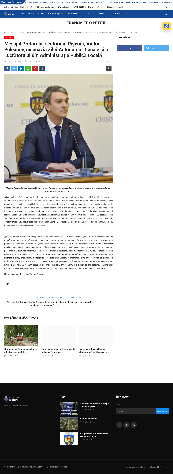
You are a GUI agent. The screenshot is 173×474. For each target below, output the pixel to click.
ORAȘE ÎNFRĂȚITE (158, 466)
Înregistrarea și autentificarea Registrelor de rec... (94, 435)
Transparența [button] (74, 14)
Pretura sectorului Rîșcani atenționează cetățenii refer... (94, 350)
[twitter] (126, 425)
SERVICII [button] (103, 14)
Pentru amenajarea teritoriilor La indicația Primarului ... (59, 350)
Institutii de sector (88, 418)
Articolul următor (70, 297)
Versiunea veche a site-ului (134, 466)
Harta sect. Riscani (96, 7)
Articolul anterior (46, 297)
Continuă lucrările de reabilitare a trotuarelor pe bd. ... (20, 350)
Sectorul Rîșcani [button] (121, 14)
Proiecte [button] (90, 14)
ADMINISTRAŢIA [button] (55, 14)
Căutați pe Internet (115, 7)
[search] (166, 13)
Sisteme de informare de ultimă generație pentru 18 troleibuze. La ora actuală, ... (32, 303)
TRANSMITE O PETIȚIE (86, 23)
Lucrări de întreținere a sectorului (76, 302)
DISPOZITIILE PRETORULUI (33, 14)
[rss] (134, 425)
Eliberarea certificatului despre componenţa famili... (94, 405)
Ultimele (21, 32)
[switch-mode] (166, 7)
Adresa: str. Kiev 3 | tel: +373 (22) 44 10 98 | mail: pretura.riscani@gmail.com (36, 7)
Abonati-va (162, 411)
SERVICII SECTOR (78, 7)
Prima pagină (9, 32)
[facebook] (119, 425)
